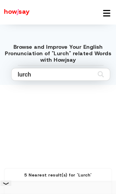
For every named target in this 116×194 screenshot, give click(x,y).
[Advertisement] (58, 120)
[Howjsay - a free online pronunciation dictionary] (15, 12)
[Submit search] (101, 74)
